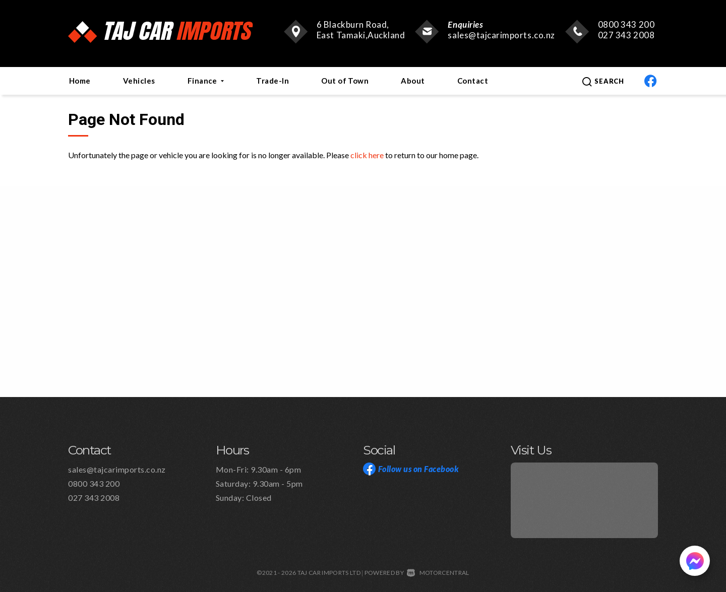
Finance (206, 80)
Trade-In (272, 80)
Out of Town (345, 80)
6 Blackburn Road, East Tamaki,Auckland (361, 29)
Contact (472, 80)
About (413, 80)
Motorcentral (438, 572)
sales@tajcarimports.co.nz (501, 35)
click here (367, 155)
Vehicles (139, 80)
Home (80, 80)
